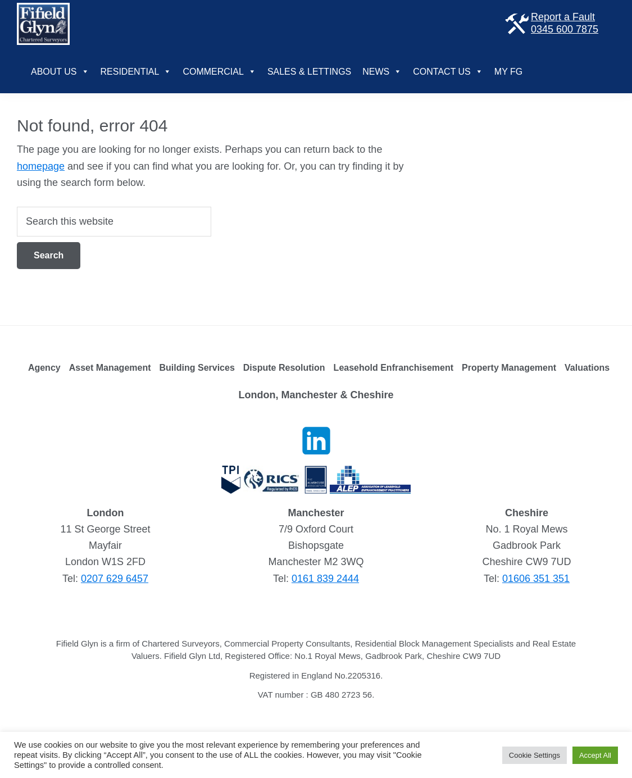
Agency (44, 367)
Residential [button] (136, 71)
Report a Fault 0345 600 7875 (550, 23)
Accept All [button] (595, 755)
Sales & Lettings (309, 71)
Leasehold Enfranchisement (393, 367)
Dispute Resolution (284, 367)
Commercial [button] (219, 71)
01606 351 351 (536, 578)
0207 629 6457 (114, 578)
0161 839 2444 (325, 578)
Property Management (509, 367)
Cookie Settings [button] (534, 755)
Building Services (197, 367)
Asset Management (110, 367)
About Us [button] (60, 71)
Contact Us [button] (448, 71)
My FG (508, 71)
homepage (41, 166)
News (382, 71)
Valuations (587, 367)
